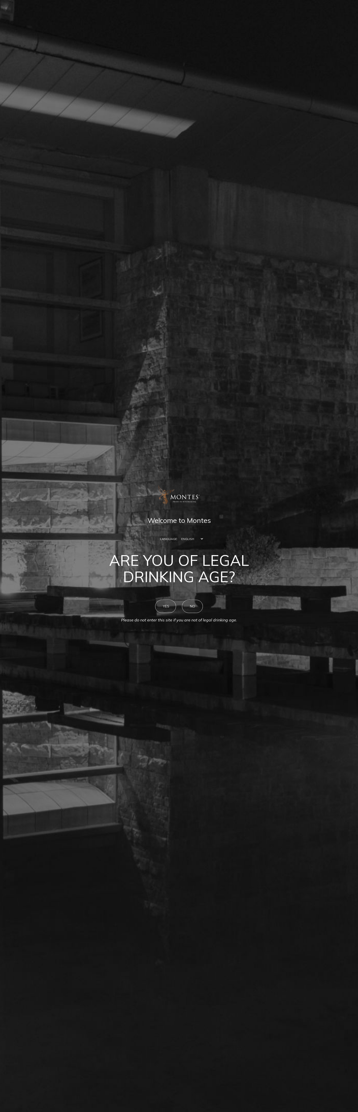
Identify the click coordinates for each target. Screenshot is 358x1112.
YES (166, 606)
